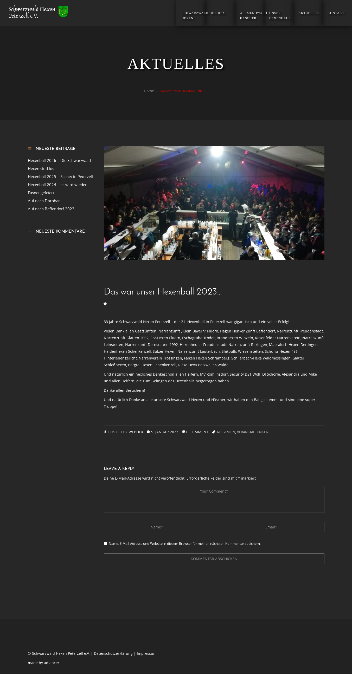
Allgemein (226, 432)
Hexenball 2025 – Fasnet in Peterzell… (62, 176)
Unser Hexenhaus (280, 15)
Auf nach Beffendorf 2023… (53, 208)
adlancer (51, 662)
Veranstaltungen (252, 432)
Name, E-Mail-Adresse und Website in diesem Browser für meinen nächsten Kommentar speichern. (185, 543)
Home (149, 90)
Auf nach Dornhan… (46, 200)
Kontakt (336, 13)
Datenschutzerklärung (113, 653)
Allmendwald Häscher (252, 15)
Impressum (147, 653)
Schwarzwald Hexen (194, 15)
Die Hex (218, 13)
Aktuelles (308, 13)
